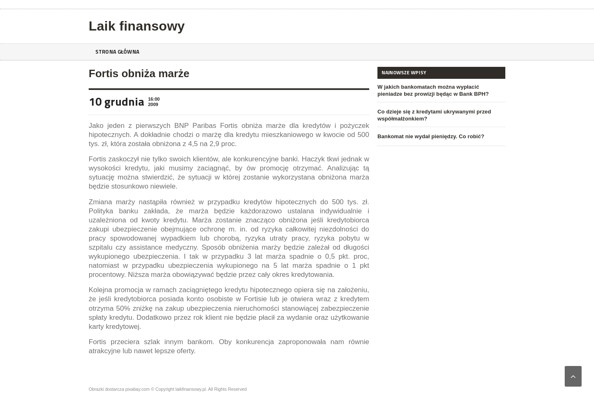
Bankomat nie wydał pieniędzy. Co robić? (430, 136)
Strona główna (118, 51)
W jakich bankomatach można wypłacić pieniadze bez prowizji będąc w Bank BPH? (440, 90)
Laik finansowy (136, 26)
